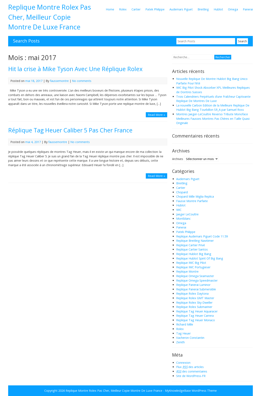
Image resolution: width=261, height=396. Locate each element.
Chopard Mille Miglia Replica (195, 196)
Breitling (203, 9)
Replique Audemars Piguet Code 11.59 (202, 236)
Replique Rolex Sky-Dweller (194, 302)
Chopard (182, 192)
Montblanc (183, 218)
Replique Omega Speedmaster (197, 280)
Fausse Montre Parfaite (192, 201)
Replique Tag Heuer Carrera (195, 316)
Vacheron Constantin (190, 338)
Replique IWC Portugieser (193, 267)
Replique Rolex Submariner (194, 307)
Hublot (218, 9)
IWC (178, 210)
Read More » (156, 115)
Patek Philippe (155, 9)
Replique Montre (187, 271)
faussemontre (59, 81)
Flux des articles (190, 367)
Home (110, 9)
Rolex (123, 9)
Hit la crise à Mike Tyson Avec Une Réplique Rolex (75, 69)
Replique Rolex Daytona (192, 293)
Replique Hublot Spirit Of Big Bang (199, 258)
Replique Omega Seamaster (195, 276)
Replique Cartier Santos (192, 249)
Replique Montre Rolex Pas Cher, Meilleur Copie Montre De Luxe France (49, 16)
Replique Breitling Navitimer (195, 241)
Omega (233, 9)
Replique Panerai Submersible (196, 289)
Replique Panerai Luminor (193, 285)
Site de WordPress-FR (191, 376)
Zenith (180, 342)
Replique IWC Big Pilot (191, 263)
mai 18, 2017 (33, 81)
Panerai (248, 9)
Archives (177, 159)
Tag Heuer (183, 333)
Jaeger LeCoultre (187, 214)
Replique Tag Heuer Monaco (195, 320)
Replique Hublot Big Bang (193, 254)
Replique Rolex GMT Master (195, 298)
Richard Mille (184, 324)
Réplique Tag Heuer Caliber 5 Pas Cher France (70, 130)
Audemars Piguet (181, 9)
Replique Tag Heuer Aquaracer (197, 311)
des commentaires (191, 371)
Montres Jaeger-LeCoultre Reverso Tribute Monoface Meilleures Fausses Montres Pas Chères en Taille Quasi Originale (213, 118)
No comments (81, 81)
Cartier (136, 9)
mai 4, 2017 (33, 142)
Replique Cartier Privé (190, 245)
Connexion (183, 363)
